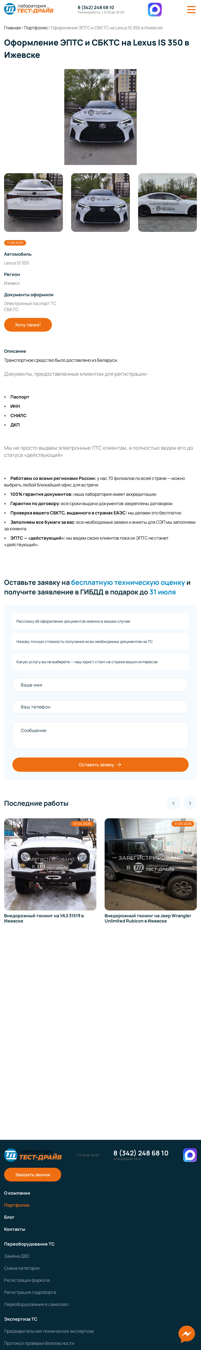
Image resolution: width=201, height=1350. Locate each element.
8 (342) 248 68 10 (96, 7)
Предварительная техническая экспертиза (49, 1331)
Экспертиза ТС (20, 1319)
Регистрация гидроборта (30, 1292)
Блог (9, 1217)
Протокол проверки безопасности (39, 1343)
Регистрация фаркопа (27, 1280)
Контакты (14, 1229)
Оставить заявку (100, 764)
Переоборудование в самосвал (36, 1304)
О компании (17, 1193)
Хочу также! (28, 325)
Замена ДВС (17, 1256)
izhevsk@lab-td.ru (127, 1159)
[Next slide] (190, 803)
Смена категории (22, 1268)
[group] (100, 117)
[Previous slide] (173, 803)
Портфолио (17, 1205)
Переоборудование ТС (29, 1244)
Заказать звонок (32, 1175)
